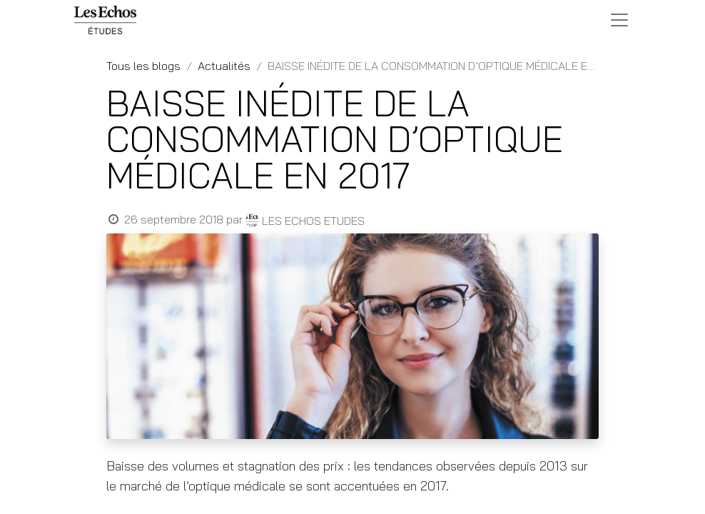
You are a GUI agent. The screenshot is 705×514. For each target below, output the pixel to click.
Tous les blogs (143, 66)
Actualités (224, 66)
